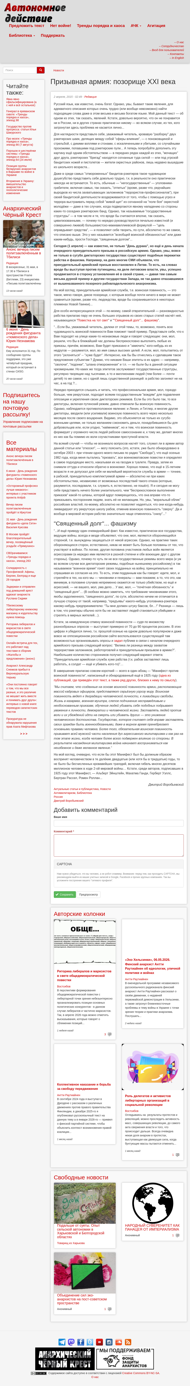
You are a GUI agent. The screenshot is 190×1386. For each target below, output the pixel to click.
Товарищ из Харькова (71, 1243)
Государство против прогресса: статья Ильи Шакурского (21, 129)
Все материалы (21, 445)
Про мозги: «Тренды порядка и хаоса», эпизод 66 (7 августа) (19, 141)
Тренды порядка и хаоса (101, 25)
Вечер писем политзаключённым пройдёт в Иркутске (18, 508)
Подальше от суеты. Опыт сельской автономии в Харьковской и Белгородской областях (80, 1231)
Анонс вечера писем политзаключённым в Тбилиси (23, 253)
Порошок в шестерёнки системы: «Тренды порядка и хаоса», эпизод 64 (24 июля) (21, 155)
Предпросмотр (88, 894)
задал (118, 640)
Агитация (156, 25)
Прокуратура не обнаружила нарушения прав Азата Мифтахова (21, 722)
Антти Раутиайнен (136, 979)
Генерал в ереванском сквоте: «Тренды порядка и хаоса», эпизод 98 (20, 116)
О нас (95, 1377)
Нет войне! (60, 25)
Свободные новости (81, 1177)
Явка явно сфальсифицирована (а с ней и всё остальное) (21, 102)
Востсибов (63, 986)
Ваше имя (60, 817)
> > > (23, 733)
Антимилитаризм (64, 792)
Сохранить (64, 894)
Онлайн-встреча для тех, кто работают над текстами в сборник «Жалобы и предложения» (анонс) (22, 650)
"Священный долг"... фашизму (136, 320)
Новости (58, 70)
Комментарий (64, 831)
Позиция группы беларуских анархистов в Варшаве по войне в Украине (21, 170)
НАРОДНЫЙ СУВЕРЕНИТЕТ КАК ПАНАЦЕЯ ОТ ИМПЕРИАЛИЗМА (152, 1227)
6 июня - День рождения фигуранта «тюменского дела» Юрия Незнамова (23, 335)
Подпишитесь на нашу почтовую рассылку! (21, 405)
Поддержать (53, 35)
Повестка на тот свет (93, 320)
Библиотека (22, 35)
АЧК (136, 25)
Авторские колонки (79, 914)
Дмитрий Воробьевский (69, 800)
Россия (58, 796)
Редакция (90, 96)
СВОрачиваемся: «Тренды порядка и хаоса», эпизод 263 (18, 556)
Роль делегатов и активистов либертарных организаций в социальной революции (148, 1100)
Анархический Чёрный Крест (22, 211)
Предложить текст (26, 25)
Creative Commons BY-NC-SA (140, 1373)
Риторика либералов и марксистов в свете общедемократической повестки (84, 976)
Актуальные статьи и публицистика (76, 789)
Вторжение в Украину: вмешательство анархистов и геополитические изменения (20, 187)
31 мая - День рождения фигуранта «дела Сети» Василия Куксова (21, 523)
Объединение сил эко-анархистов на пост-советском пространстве (82, 1299)
